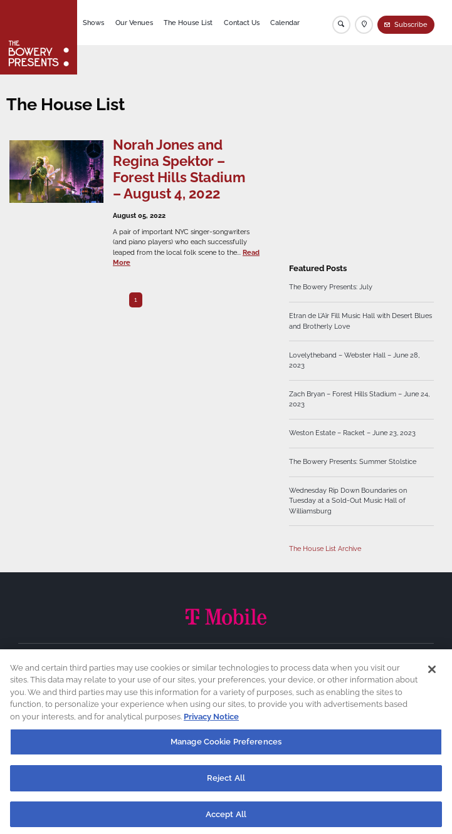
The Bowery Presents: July (330, 287)
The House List (188, 23)
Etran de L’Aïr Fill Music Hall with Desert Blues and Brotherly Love (360, 321)
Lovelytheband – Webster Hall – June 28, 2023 (354, 360)
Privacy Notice (211, 722)
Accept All (226, 820)
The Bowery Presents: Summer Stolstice (352, 462)
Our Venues (134, 23)
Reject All (226, 783)
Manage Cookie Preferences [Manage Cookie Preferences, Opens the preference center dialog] (226, 747)
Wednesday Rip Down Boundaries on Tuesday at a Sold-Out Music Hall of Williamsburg (348, 501)
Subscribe (411, 25)
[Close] (432, 675)
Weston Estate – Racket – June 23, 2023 (352, 433)
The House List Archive (325, 549)
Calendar (285, 23)
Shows (93, 23)
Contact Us (242, 23)
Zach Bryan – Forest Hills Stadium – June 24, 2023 (359, 399)
